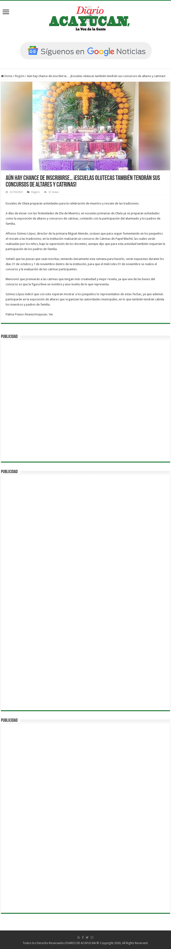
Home (6, 76)
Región (19, 76)
